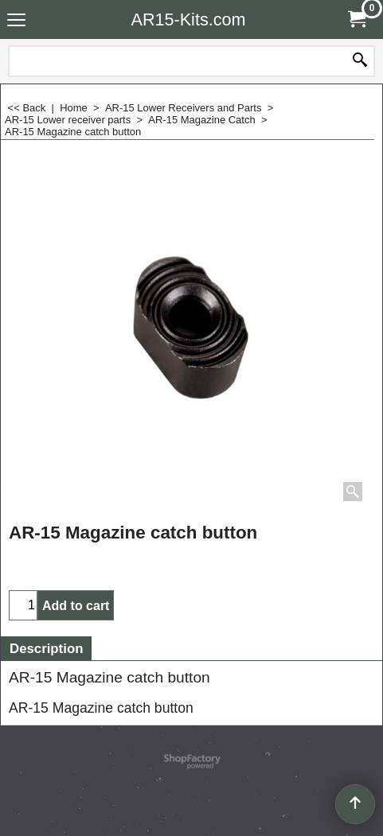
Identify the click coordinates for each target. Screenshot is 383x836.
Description (46, 648)
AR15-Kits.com (188, 19)
